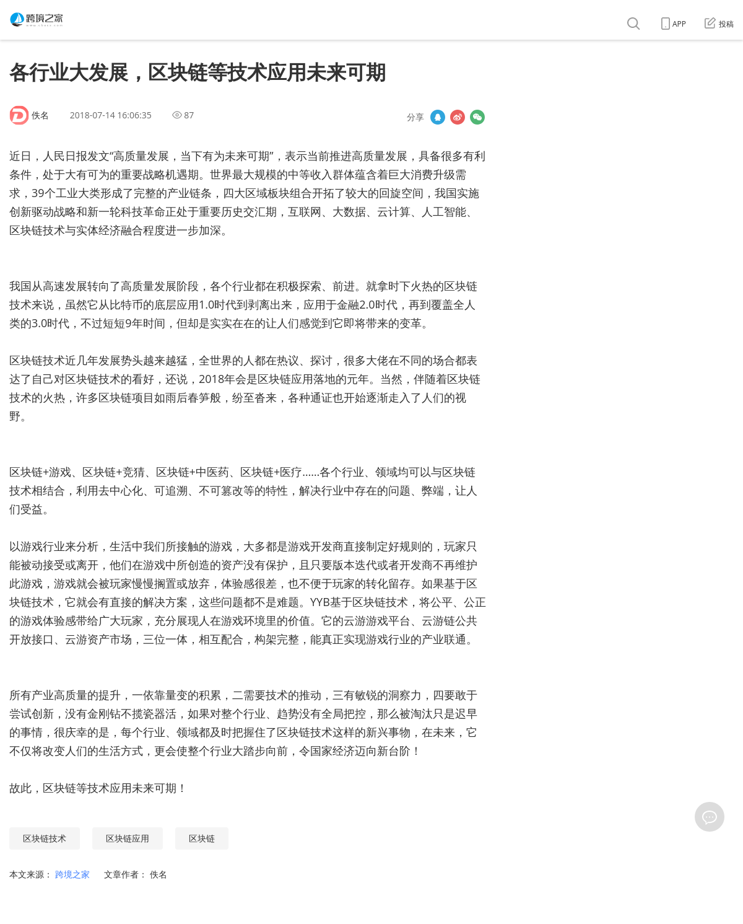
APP (673, 24)
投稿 (719, 24)
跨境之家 (73, 874)
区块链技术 (44, 838)
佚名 (40, 115)
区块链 (202, 838)
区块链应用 (127, 838)
